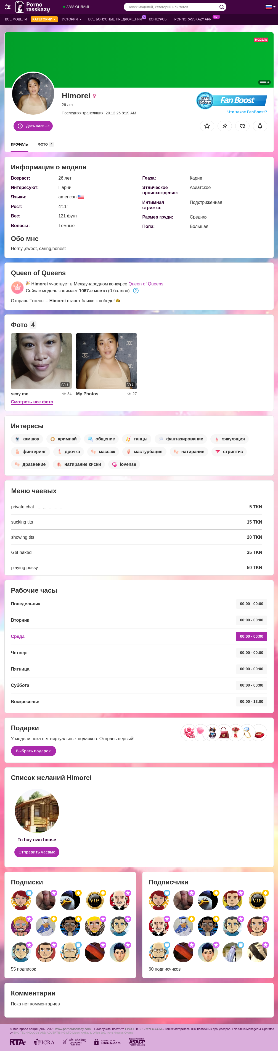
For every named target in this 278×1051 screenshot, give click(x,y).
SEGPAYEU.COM (150, 1029)
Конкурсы (158, 19)
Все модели (16, 19)
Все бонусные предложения (116, 18)
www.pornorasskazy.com (73, 1029)
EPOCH (130, 1029)
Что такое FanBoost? (247, 112)
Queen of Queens (145, 284)
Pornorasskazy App (194, 18)
